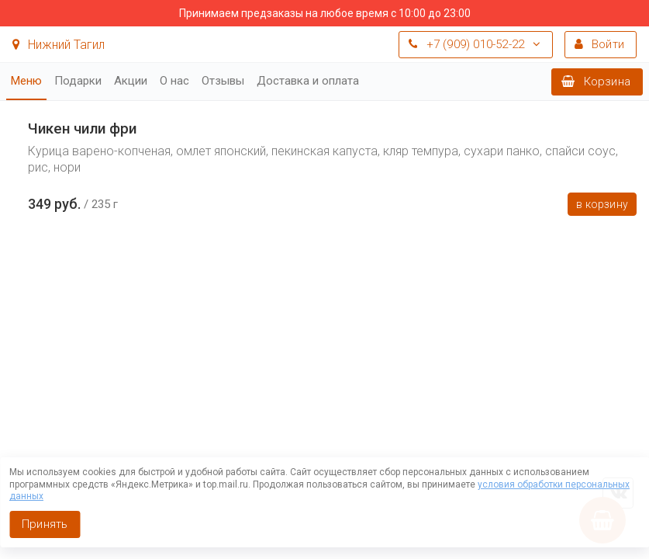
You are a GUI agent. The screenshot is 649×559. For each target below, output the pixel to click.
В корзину (602, 204)
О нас (174, 81)
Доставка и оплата (308, 81)
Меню (26, 81)
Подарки (78, 81)
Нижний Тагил (58, 44)
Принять (44, 524)
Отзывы (223, 81)
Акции (130, 81)
